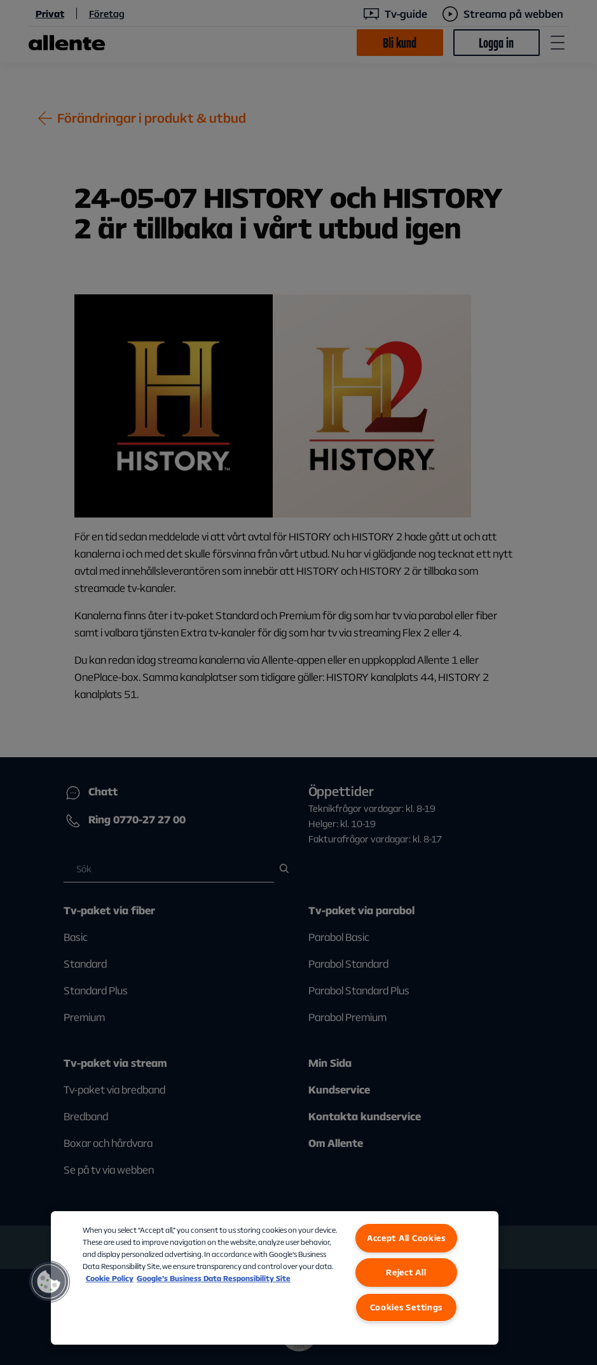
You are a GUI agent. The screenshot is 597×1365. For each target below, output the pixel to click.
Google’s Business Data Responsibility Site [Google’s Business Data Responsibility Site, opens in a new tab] (214, 1278)
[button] (49, 1281)
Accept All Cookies (406, 1238)
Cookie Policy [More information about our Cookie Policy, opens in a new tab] (110, 1278)
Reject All (406, 1272)
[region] (274, 1278)
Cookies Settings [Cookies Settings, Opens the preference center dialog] (406, 1307)
